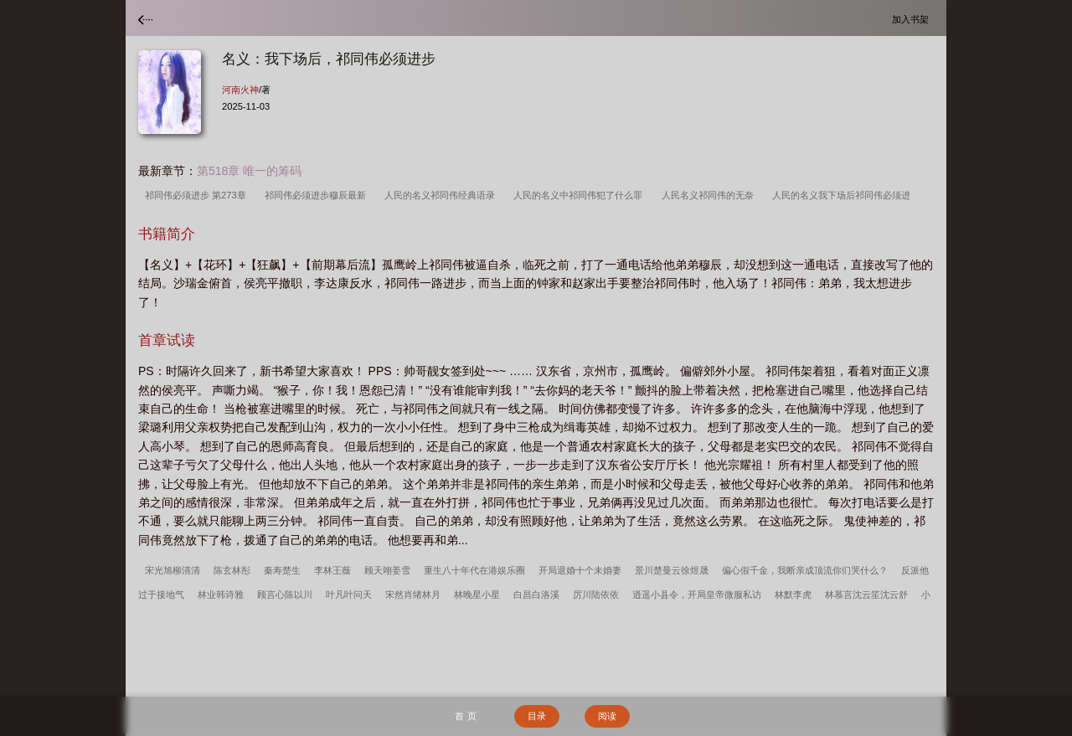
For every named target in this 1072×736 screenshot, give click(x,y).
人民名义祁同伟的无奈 (710, 195)
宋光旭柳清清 (172, 570)
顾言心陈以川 (284, 594)
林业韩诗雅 (221, 594)
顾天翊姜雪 (387, 570)
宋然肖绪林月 (413, 594)
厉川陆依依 (596, 594)
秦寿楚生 (282, 570)
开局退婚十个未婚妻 (580, 570)
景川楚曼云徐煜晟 (672, 570)
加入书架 (913, 18)
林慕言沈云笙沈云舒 (866, 594)
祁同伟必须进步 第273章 (198, 195)
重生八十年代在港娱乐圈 (474, 570)
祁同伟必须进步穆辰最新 (318, 195)
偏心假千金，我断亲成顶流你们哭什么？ (805, 570)
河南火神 (240, 90)
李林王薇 (332, 570)
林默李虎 (793, 594)
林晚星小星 (477, 594)
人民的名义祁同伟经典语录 (442, 195)
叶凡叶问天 (349, 594)
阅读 (607, 716)
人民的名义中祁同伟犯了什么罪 (580, 195)
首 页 (465, 716)
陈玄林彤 (232, 570)
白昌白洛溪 (536, 594)
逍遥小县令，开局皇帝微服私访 (696, 594)
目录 (537, 716)
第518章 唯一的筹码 (249, 171)
